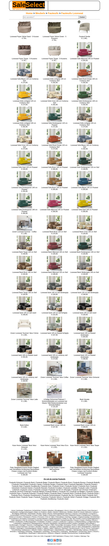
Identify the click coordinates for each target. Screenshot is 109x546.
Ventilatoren (93, 530)
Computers (92, 513)
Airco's (67, 510)
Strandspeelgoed (30, 528)
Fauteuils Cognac (35, 484)
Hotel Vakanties (16, 520)
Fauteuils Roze (17, 495)
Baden (50, 512)
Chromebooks (83, 513)
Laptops (70, 522)
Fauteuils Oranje (92, 491)
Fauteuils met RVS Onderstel (20, 491)
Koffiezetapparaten (30, 522)
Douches (65, 515)
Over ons (37, 536)
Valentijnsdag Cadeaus (80, 530)
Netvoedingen (90, 523)
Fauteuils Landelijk (70, 488)
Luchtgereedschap (93, 522)
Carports (75, 513)
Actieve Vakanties (48, 510)
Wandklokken (23, 533)
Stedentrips (96, 526)
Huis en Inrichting (28, 520)
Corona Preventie (25, 515)
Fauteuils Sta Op (68, 495)
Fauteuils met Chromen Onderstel (84, 490)
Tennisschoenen (74, 528)
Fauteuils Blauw (54, 482)
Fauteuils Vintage (82, 497)
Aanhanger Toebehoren (24, 510)
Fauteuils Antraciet (16, 482)
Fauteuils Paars (15, 493)
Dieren (59, 515)
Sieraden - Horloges (49, 526)
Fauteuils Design (49, 484)
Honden (78, 518)
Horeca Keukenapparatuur (90, 518)
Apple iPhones (82, 510)
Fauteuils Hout (84, 486)
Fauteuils (53, 13)
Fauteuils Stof (92, 495)
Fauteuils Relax (56, 493)
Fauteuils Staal (80, 495)
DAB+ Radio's (43, 515)
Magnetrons (27, 523)
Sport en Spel (76, 526)
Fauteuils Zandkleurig (48, 499)
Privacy (66, 536)
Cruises (35, 515)
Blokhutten (23, 513)
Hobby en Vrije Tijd (68, 518)
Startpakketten (86, 526)
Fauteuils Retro (68, 493)
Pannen (47, 525)
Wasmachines (42, 533)
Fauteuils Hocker (71, 486)
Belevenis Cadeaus (91, 512)
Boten (45, 513)
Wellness (51, 533)
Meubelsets (53, 523)
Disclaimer (29, 536)
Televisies (65, 528)
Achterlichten (37, 510)
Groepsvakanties (42, 518)
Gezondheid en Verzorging (17, 518)
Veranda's (13, 531)
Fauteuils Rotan (93, 493)
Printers (74, 525)
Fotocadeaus (60, 517)
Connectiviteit (14, 515)
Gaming (67, 517)
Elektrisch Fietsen (75, 515)
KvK (71, 536)
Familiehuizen (86, 515)
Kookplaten (41, 522)
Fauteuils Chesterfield (20, 484)
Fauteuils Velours (55, 497)
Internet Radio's (49, 520)
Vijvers (90, 531)
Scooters (31, 526)
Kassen (76, 520)
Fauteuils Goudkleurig (32, 486)
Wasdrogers (32, 533)
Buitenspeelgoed (58, 513)
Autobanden (14, 512)
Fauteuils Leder (84, 488)
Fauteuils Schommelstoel (51, 495)
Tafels (51, 528)
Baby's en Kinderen (40, 512)
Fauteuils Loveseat (72, 13)
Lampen (55, 522)
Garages (74, 517)
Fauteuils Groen (58, 486)
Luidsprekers (17, 523)
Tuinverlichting (16, 530)
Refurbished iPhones (84, 525)
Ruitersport (96, 525)
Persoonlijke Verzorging (62, 525)
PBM (52, 525)
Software (59, 526)
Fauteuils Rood (80, 493)
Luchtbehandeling (80, 522)
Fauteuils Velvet (69, 497)
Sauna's (12, 526)
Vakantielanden (59, 530)
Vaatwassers (26, 530)
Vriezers (95, 531)
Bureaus (68, 513)
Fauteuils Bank (29, 482)
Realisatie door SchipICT (54, 544)
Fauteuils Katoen (27, 488)
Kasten (82, 520)
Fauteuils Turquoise (41, 497)
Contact (22, 536)
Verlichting (20, 531)
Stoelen (13, 528)
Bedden (70, 512)
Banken (55, 512)
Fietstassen (27, 517)
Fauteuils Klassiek (40, 488)
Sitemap (83, 536)
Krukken (48, 522)
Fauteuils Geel (17, 486)
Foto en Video (49, 517)
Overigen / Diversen (26, 525)
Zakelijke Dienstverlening (69, 533)
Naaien (75, 523)
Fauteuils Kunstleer (55, 488)
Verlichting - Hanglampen (33, 531)
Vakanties (69, 530)
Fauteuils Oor (64, 491)
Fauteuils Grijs (46, 486)
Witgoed (57, 533)
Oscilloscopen (13, 525)
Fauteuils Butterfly (93, 482)
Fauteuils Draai (62, 484)
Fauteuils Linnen (27, 490)
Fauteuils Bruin (66, 482)
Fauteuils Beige (42, 482)
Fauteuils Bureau (79, 482)
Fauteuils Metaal (38, 491)
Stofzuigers (20, 528)
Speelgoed (67, 526)
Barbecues (63, 512)
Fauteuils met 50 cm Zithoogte (60, 490)
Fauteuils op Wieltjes (77, 491)
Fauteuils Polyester (29, 493)
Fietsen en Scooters (15, 517)
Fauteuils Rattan (43, 493)
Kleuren (94, 520)
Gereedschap (94, 517)
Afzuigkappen (59, 510)
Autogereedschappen (26, 512)
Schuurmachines (22, 526)
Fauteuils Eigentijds (76, 484)
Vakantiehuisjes (48, 530)
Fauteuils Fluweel (90, 484)
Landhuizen (62, 522)
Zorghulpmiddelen (84, 533)
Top (88, 536)
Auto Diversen (92, 510)
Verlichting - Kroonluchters (51, 531)
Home (29, 13)
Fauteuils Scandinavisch (32, 495)
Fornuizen (41, 517)
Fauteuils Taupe (27, 497)
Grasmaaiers (31, 518)
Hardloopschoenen (55, 518)
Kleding (88, 520)
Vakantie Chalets (36, 530)
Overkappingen (39, 525)
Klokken (12, 522)
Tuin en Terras (85, 528)
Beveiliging (15, 513)
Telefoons (57, 528)
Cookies (76, 536)
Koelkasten (19, 522)
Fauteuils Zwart (62, 499)
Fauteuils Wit (94, 497)
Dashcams (52, 515)
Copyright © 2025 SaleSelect (53, 536)
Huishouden (39, 520)
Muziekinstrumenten (65, 523)
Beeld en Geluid (79, 512)
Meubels (40, 13)
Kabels (57, 520)
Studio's (39, 528)
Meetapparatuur (37, 523)
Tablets (46, 528)
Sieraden (38, 526)
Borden (39, 513)
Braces (50, 513)
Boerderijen (32, 513)
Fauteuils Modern (51, 491)
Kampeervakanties (67, 520)
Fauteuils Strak (14, 497)
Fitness (34, 517)
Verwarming (82, 531)
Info (42, 536)
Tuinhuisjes (94, 528)
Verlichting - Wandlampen (69, 531)
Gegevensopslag (83, 517)
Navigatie (82, 523)
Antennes (73, 510)
